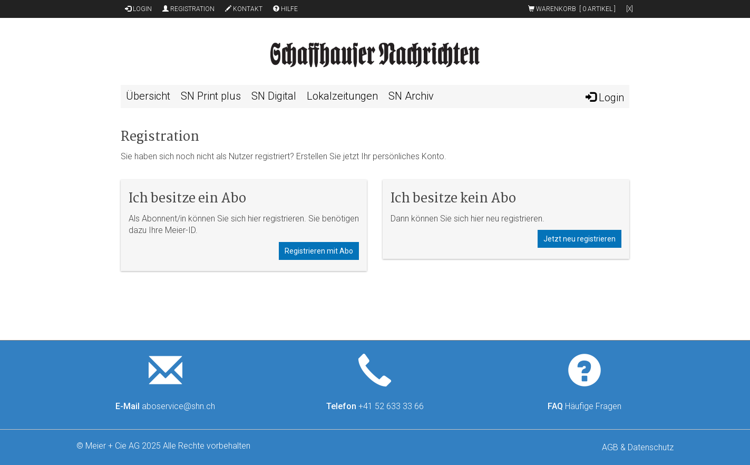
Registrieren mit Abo (319, 251)
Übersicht (148, 96)
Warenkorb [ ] (572, 9)
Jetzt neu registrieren (579, 239)
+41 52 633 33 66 (391, 406)
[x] (629, 9)
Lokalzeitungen (342, 96)
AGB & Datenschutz (638, 447)
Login (138, 9)
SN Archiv (411, 96)
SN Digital (273, 96)
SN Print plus (211, 96)
